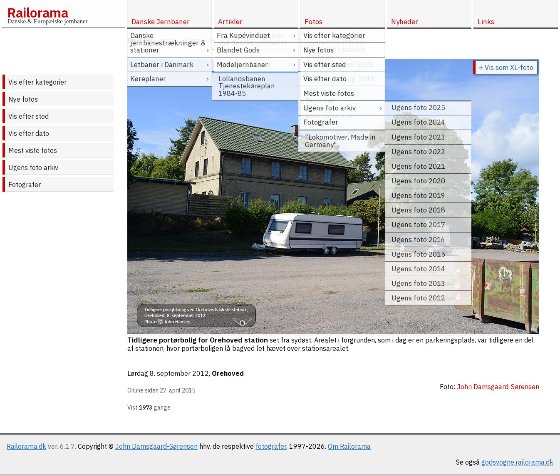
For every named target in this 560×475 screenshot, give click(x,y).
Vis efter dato (28, 133)
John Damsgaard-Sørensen (156, 446)
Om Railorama (349, 446)
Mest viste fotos (32, 150)
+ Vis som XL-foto (506, 67)
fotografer (270, 446)
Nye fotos (23, 99)
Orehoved (228, 373)
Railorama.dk (26, 446)
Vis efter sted (28, 116)
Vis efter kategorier (37, 82)
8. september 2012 (179, 373)
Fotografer (24, 184)
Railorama (37, 12)
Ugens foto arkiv (33, 167)
